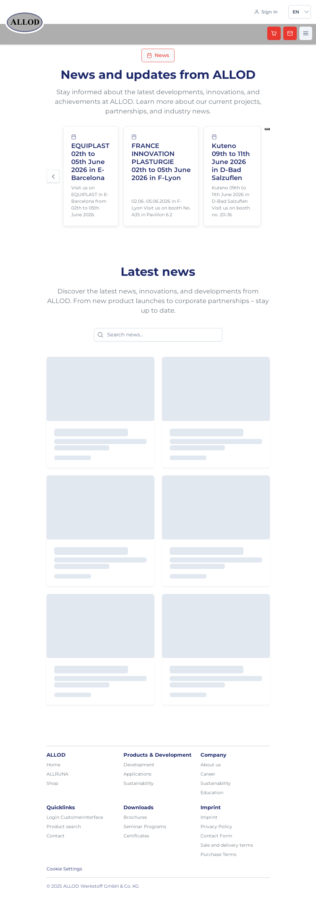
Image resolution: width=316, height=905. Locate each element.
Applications (137, 774)
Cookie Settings (64, 869)
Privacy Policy (216, 826)
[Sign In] (266, 12)
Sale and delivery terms (227, 845)
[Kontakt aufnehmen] (290, 33)
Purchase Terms (218, 854)
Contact (55, 836)
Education (212, 792)
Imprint (209, 817)
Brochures (135, 817)
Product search (64, 826)
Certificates (136, 836)
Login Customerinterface (75, 817)
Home (53, 765)
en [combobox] (296, 12)
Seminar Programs (145, 826)
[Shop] (274, 33)
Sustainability (139, 783)
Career (208, 774)
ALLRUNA (57, 774)
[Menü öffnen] (305, 33)
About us (211, 765)
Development (139, 765)
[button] (307, 11)
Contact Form (216, 836)
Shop (52, 783)
